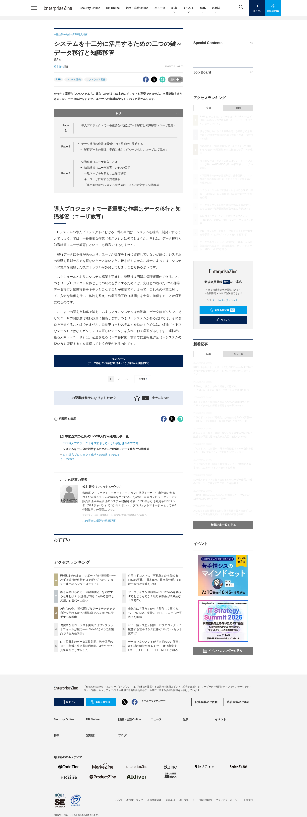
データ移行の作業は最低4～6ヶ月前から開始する (112, 143)
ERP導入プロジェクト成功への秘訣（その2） (91, 526)
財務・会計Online (137, 8)
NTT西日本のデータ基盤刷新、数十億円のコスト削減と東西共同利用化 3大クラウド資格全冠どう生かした (87, 717)
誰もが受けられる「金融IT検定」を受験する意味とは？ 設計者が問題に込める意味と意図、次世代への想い (87, 668)
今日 (208, 107)
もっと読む (67, 530)
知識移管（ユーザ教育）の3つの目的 (107, 167)
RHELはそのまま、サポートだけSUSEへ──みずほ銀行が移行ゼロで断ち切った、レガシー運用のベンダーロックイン (87, 651)
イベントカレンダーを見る (222, 651)
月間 (238, 107)
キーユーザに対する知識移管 (102, 179)
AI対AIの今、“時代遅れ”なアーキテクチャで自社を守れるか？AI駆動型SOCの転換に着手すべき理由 (87, 684)
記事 (174, 8)
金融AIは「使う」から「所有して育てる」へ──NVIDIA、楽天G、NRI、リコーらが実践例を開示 (155, 684)
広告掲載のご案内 (238, 771)
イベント (188, 8)
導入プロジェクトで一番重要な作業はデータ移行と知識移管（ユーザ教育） (128, 125)
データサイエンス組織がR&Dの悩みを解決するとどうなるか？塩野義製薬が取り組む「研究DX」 (154, 668)
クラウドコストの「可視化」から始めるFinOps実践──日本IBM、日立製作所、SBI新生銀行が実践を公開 (154, 651)
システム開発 (73, 79)
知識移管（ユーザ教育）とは (99, 161)
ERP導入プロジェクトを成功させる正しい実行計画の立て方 (100, 515)
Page (65, 146)
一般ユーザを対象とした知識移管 (105, 173)
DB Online (113, 8)
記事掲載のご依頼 (206, 771)
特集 (203, 8)
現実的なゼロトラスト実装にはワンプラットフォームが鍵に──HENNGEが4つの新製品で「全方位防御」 (87, 701)
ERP (58, 79)
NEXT (144, 379)
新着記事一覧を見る (223, 524)
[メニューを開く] (34, 8)
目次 (147, 113)
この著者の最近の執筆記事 (99, 592)
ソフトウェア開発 (95, 79)
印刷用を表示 (65, 490)
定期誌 (216, 8)
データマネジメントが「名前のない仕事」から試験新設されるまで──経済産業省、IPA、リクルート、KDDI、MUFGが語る (154, 717)
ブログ (122, 804)
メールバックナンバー (223, 300)
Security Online (90, 8)
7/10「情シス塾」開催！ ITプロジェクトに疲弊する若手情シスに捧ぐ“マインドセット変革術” (155, 701)
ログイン (222, 320)
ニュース (159, 8)
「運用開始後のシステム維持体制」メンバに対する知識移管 (121, 185)
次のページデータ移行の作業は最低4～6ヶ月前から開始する (119, 361)
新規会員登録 (222, 310)
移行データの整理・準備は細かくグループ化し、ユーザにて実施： (126, 149)
